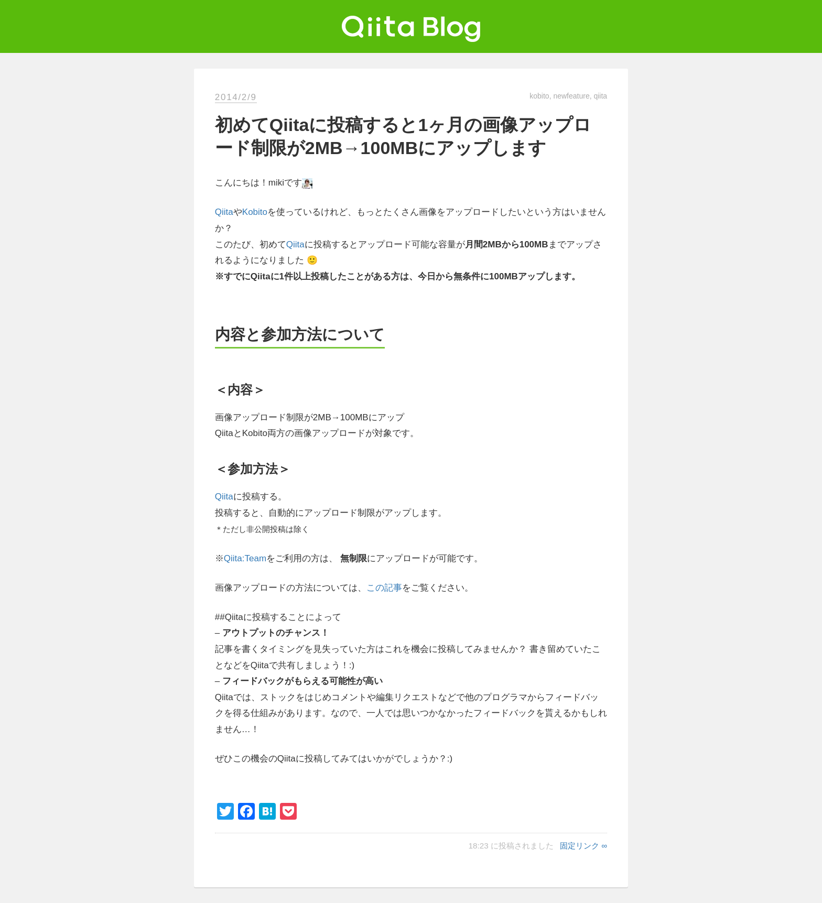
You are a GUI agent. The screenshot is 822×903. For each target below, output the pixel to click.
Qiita (224, 212)
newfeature (571, 96)
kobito (539, 96)
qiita (600, 96)
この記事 (384, 588)
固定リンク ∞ (583, 845)
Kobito (254, 212)
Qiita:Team (245, 558)
